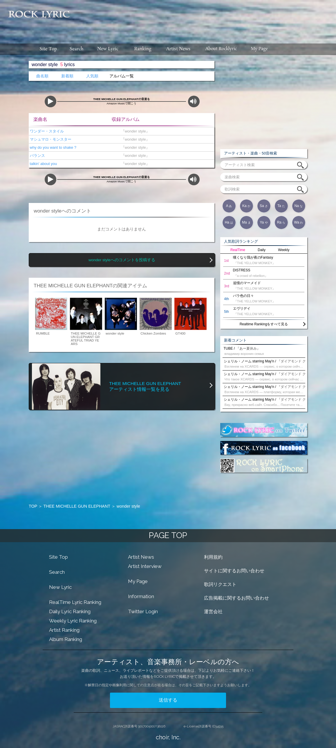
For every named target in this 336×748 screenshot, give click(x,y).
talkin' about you (43, 163)
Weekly (283, 250)
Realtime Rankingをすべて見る (264, 324)
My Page (138, 581)
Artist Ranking (64, 630)
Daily (261, 250)
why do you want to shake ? (52, 147)
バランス (37, 155)
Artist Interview (145, 566)
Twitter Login (143, 611)
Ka (246, 206)
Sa (264, 206)
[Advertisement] (205, 19)
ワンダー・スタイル (46, 131)
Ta (281, 206)
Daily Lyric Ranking (70, 611)
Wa (298, 222)
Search (57, 572)
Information (141, 596)
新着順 (67, 76)
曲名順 (42, 76)
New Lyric (60, 587)
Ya (264, 222)
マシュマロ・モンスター (50, 139)
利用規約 (213, 557)
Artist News (141, 557)
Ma (246, 222)
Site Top (58, 557)
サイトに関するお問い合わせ (234, 570)
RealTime (237, 250)
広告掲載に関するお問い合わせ (236, 598)
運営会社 (213, 611)
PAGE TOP (168, 535)
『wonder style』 (134, 131)
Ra (281, 222)
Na (299, 206)
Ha (229, 222)
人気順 (92, 76)
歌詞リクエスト (220, 584)
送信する (168, 700)
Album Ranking (65, 639)
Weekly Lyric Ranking (73, 621)
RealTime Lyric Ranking (75, 602)
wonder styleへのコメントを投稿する (121, 260)
